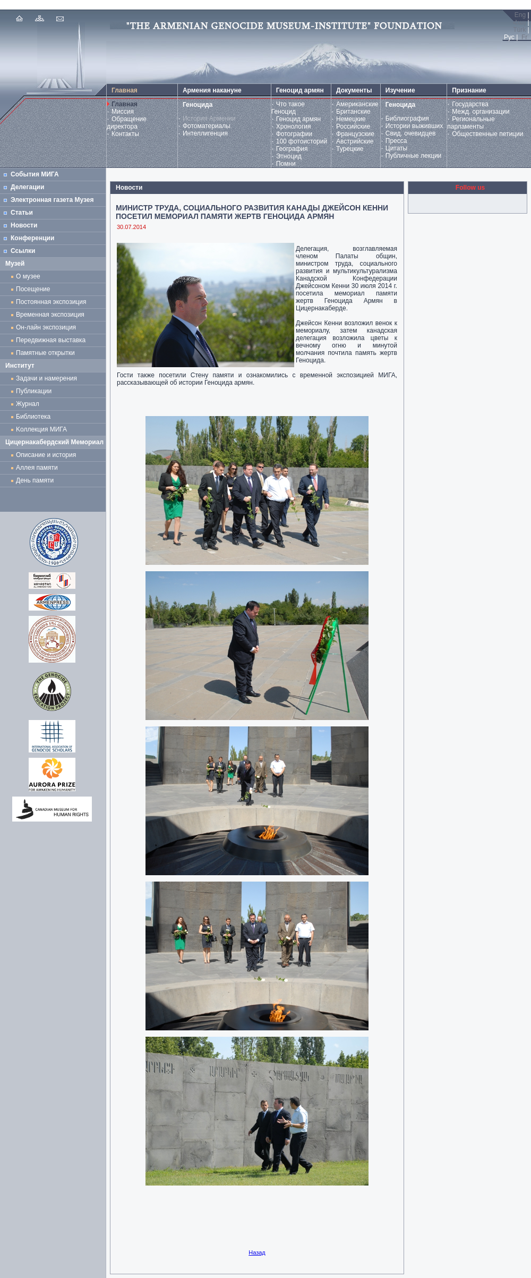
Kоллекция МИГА (41, 429)
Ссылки (23, 251)
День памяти (35, 480)
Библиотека (33, 416)
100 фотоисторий (302, 141)
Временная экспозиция (50, 314)
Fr (524, 37)
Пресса (396, 141)
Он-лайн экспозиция (48, 327)
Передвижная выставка (52, 340)
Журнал (29, 404)
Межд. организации (480, 111)
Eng (520, 15)
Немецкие (351, 119)
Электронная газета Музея (52, 200)
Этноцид (289, 156)
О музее (28, 276)
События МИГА (35, 174)
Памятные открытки (47, 353)
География (292, 149)
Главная (125, 104)
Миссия (123, 111)
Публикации (34, 391)
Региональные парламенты (470, 122)
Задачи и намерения (46, 378)
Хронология (293, 126)
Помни (286, 163)
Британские (353, 111)
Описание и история (46, 455)
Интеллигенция (205, 133)
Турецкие (349, 149)
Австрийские (354, 141)
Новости (24, 225)
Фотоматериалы (206, 126)
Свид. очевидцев (411, 133)
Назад (257, 1252)
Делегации (27, 187)
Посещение (33, 289)
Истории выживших (414, 126)
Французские (355, 134)
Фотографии (294, 134)
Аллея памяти (37, 467)
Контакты (125, 134)
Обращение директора (127, 122)
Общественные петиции (487, 134)
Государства (470, 104)
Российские (353, 126)
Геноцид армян (298, 119)
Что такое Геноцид (288, 107)
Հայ (519, 22)
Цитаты (396, 148)
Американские (357, 104)
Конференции (32, 238)
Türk (519, 29)
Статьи (22, 212)
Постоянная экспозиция (51, 302)
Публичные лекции (414, 155)
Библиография (407, 118)
